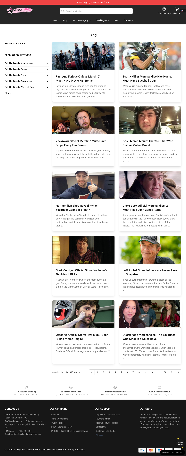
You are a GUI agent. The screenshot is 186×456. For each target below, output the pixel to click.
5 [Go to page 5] (121, 372)
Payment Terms (103, 419)
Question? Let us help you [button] (172, 452)
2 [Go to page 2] (103, 372)
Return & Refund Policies (107, 423)
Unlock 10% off (180, 443)
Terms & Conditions (59, 419)
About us (55, 415)
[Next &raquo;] (178, 372)
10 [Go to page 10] (151, 372)
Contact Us (101, 427)
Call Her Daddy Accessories (19, 63)
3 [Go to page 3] (109, 372)
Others (8, 93)
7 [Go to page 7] (133, 372)
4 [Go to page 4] (115, 372)
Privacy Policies (58, 423)
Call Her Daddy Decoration (18, 81)
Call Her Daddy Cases (16, 69)
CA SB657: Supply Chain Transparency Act (69, 431)
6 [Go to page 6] (127, 372)
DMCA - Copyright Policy (61, 427)
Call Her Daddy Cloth (15, 75)
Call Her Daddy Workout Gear (19, 87)
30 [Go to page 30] (165, 372)
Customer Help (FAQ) (105, 431)
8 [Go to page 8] (139, 372)
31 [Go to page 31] (172, 372)
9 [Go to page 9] (145, 372)
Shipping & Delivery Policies (108, 415)
